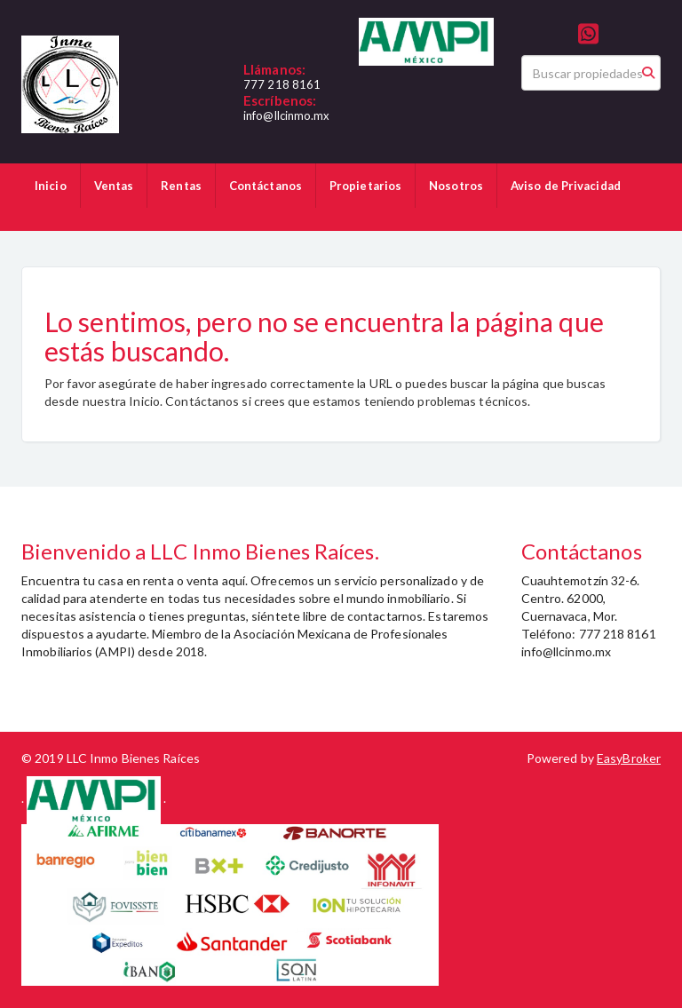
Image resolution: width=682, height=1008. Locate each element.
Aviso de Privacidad (566, 186)
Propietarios (365, 186)
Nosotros (456, 186)
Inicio (51, 186)
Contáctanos (265, 186)
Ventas (114, 186)
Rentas (181, 186)
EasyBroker (629, 758)
